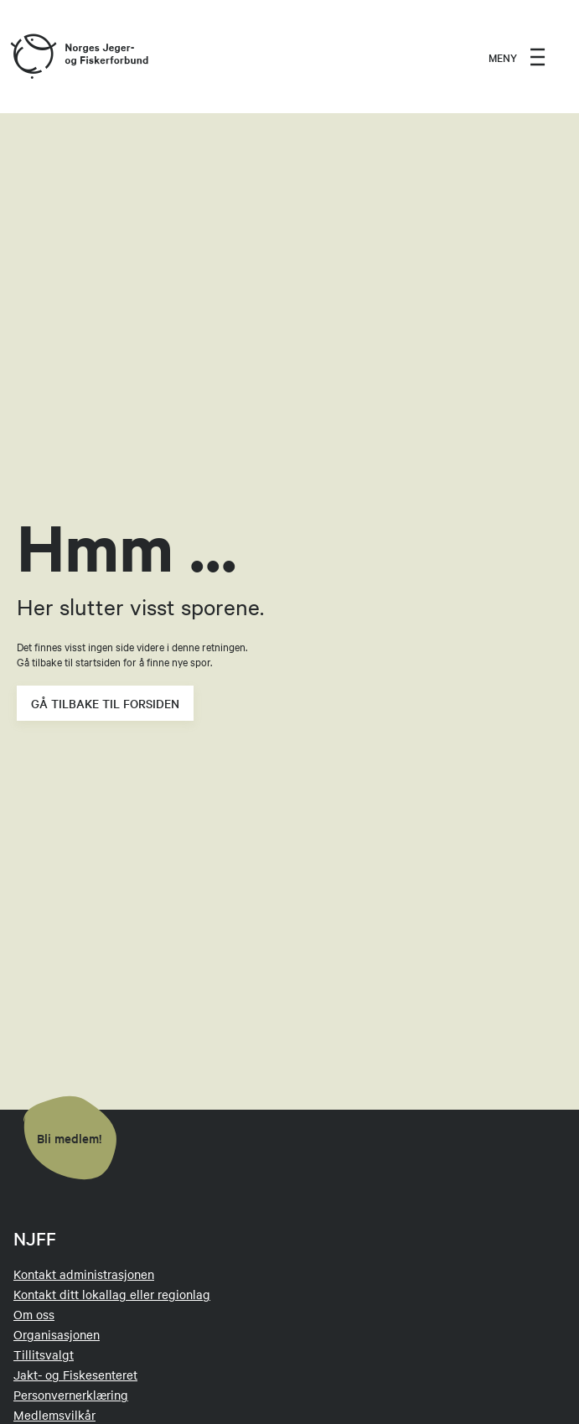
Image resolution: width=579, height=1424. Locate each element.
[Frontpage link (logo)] (32, 57)
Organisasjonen (56, 1334)
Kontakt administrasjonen (83, 1274)
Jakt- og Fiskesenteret (75, 1374)
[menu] (517, 57)
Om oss (33, 1314)
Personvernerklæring (70, 1394)
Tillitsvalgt (43, 1354)
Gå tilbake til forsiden (105, 703)
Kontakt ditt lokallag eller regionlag (111, 1294)
